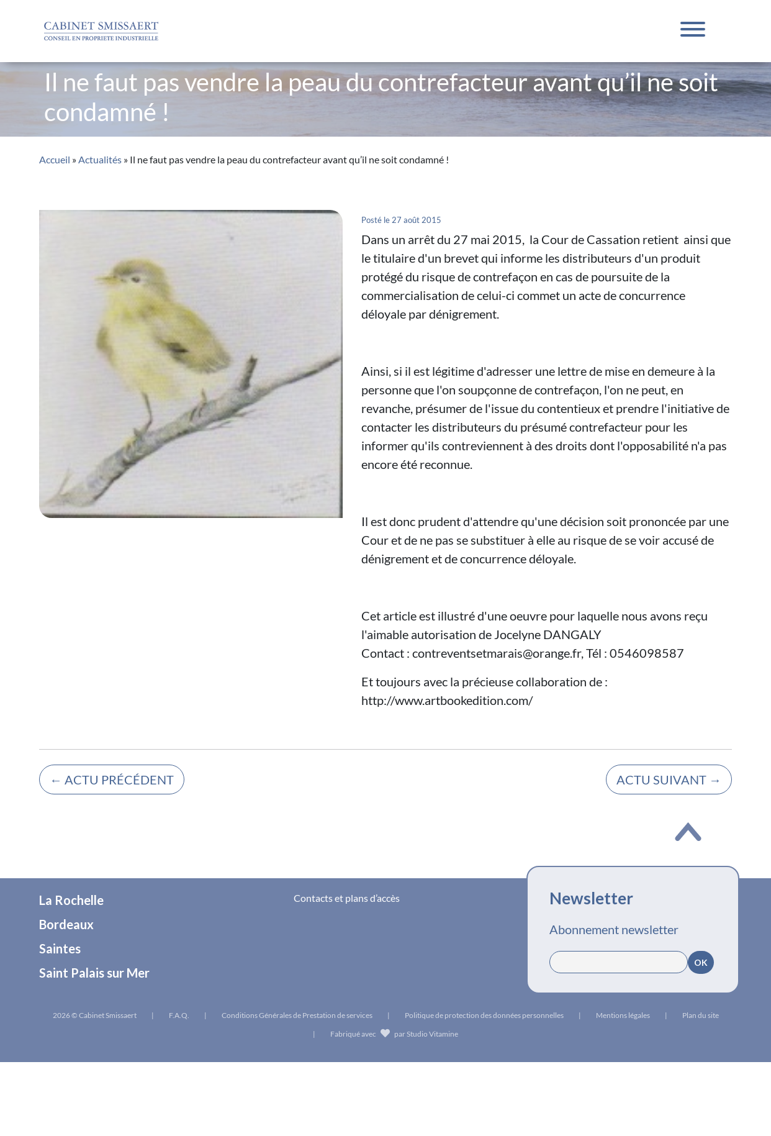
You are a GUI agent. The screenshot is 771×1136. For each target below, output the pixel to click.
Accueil (54, 159)
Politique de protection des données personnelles (484, 1015)
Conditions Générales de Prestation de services (297, 1015)
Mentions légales (623, 1015)
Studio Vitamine (432, 1033)
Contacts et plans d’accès (347, 898)
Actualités (100, 159)
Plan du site (700, 1015)
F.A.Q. (179, 1015)
